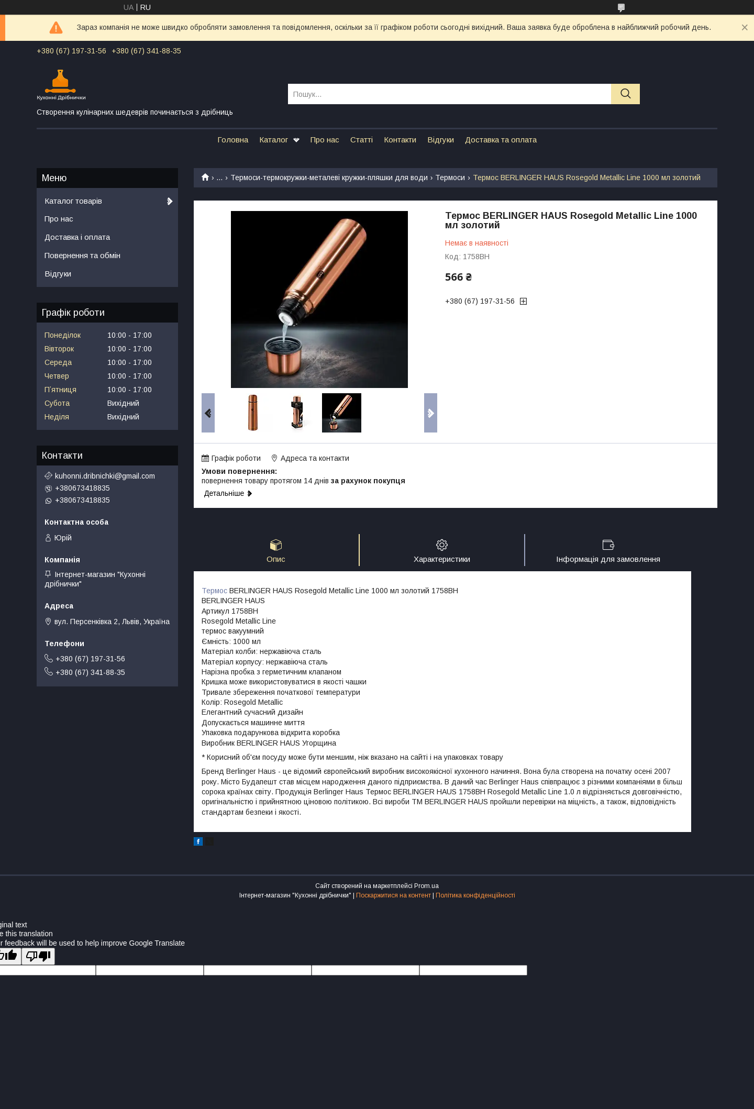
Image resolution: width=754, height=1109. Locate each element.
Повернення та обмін (82, 255)
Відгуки (440, 139)
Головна (232, 139)
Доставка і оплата (77, 236)
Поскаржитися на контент (393, 895)
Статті (361, 139)
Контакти (400, 139)
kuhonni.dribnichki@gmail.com (105, 476)
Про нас (325, 139)
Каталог (273, 139)
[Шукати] (625, 94)
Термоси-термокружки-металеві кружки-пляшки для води (329, 177)
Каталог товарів (73, 200)
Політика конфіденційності (475, 895)
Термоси (450, 177)
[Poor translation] (38, 956)
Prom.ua (426, 886)
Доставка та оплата (501, 139)
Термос (214, 590)
